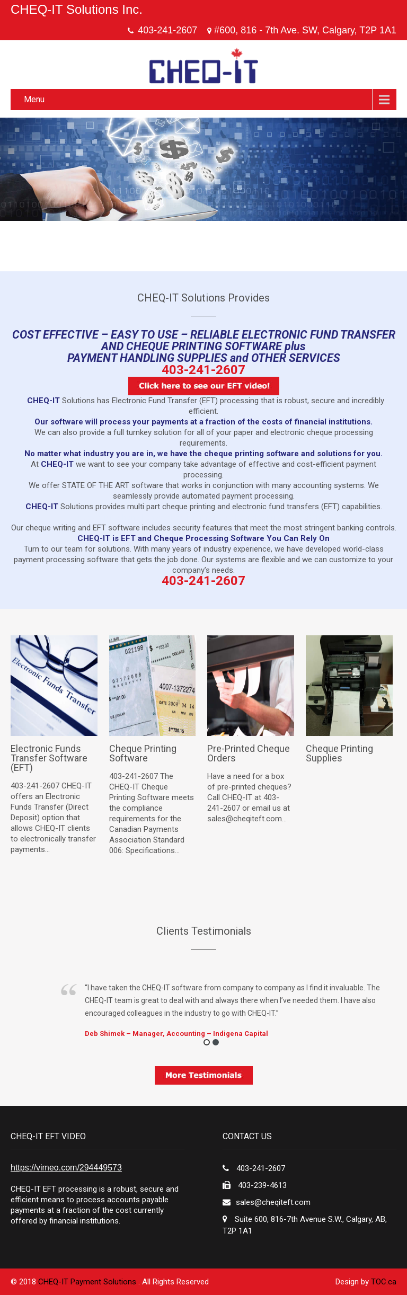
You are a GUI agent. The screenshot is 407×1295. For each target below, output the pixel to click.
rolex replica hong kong (118, 517)
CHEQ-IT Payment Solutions (88, 1282)
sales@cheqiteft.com (273, 1202)
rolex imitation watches (288, 517)
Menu (34, 99)
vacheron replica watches (203, 517)
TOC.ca (383, 1282)
